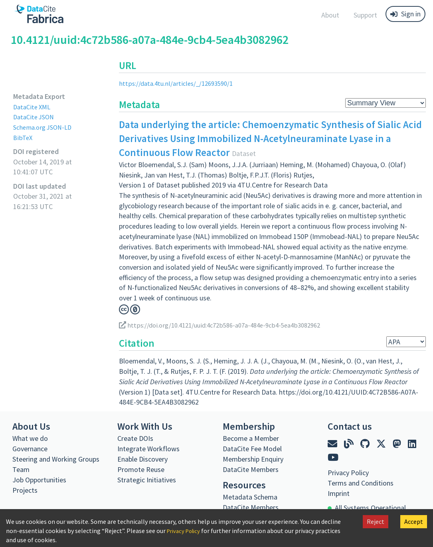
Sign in (405, 13)
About (330, 15)
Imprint (339, 493)
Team (21, 469)
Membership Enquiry (253, 459)
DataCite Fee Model (252, 448)
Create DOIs (135, 438)
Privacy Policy (185, 531)
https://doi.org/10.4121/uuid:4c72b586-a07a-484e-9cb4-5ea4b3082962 (228, 325)
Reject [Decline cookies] (375, 521)
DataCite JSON (35, 116)
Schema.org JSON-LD (45, 127)
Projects (25, 490)
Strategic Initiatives (146, 479)
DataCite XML (33, 106)
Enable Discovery (142, 459)
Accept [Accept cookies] (413, 521)
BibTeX (23, 137)
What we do (30, 438)
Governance (29, 448)
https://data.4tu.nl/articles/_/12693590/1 (180, 83)
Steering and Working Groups (55, 459)
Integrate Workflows (148, 448)
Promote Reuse (140, 469)
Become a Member (251, 438)
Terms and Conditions (360, 483)
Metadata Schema (250, 497)
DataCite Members (251, 469)
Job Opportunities (39, 479)
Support (365, 15)
